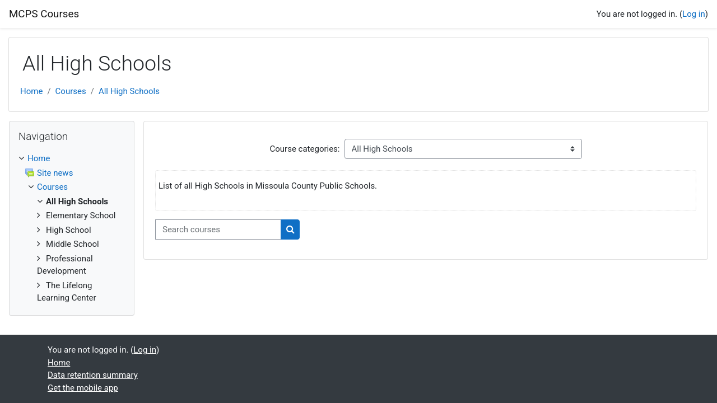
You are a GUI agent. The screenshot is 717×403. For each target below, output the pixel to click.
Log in (693, 14)
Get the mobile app (83, 388)
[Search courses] (218, 229)
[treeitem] (71, 228)
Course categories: (305, 149)
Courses (70, 91)
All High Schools (129, 91)
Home (31, 91)
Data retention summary (93, 375)
